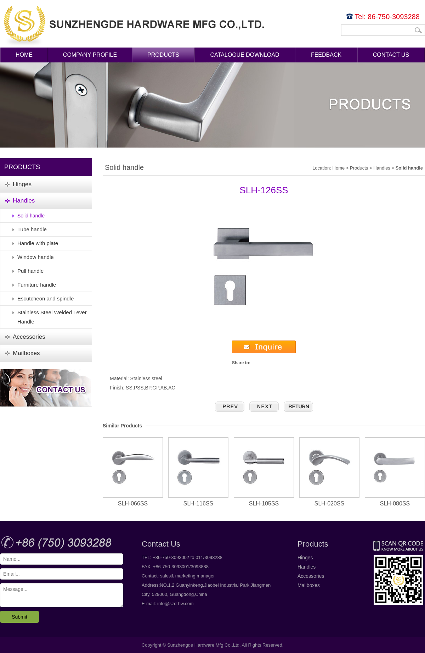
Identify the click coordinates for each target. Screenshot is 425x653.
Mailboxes (309, 585)
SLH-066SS (133, 472)
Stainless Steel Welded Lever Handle (52, 317)
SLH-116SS (198, 472)
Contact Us (391, 55)
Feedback (326, 55)
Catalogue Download (244, 55)
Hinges (305, 557)
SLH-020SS (329, 472)
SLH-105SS (264, 472)
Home (24, 55)
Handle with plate (37, 243)
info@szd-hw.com (175, 603)
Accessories (311, 576)
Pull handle (30, 271)
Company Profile (90, 55)
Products (163, 55)
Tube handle (32, 229)
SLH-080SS (395, 472)
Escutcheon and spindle (45, 298)
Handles (381, 168)
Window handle (35, 257)
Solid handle (31, 215)
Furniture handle (36, 285)
